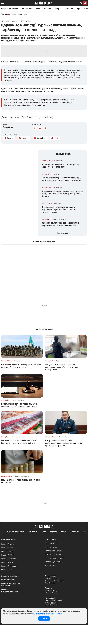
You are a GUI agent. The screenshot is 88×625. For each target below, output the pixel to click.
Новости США (50, 566)
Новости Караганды (8, 559)
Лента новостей (51, 544)
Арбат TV (82, 8)
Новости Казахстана (9, 8)
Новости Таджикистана (53, 562)
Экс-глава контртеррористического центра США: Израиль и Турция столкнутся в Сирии (61, 179)
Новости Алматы (7, 544)
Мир (38, 8)
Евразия (47, 8)
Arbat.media (30, 40)
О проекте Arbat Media (10, 576)
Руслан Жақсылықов (10, 117)
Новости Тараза (7, 562)
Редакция (7, 127)
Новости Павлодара (9, 566)
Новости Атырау (7, 570)
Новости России (51, 547)
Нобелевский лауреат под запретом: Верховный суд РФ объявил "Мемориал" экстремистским (60, 209)
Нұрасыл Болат (46, 117)
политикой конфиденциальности (47, 614)
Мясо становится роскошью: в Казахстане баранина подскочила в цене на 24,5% (60, 224)
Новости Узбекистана (53, 551)
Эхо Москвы (27, 8)
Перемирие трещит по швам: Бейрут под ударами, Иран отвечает (60, 165)
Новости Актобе (7, 555)
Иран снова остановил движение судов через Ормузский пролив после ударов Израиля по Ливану (62, 193)
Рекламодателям (7, 580)
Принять (44, 618)
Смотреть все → (63, 233)
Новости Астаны (7, 548)
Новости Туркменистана (54, 558)
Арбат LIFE (68, 8)
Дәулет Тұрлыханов (29, 117)
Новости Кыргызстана (53, 555)
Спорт (57, 8)
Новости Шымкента (8, 551)
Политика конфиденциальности (9, 590)
